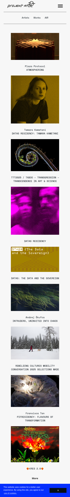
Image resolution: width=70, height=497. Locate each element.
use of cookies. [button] (10, 493)
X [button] (58, 490)
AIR (46, 18)
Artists (25, 18)
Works (37, 18)
